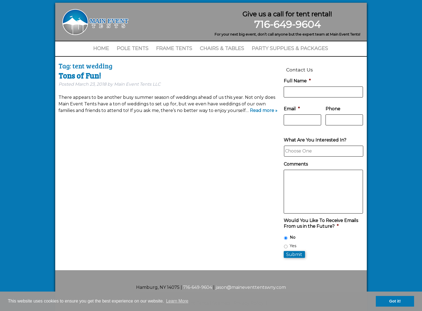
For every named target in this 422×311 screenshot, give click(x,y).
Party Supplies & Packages (290, 48)
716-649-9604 (287, 24)
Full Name (297, 80)
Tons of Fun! (79, 75)
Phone (333, 108)
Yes (293, 245)
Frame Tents (174, 48)
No (292, 237)
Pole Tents (132, 48)
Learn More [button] (177, 301)
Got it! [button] (395, 301)
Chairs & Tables (222, 48)
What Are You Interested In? (315, 140)
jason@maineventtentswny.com (251, 287)
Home (101, 48)
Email (292, 108)
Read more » (263, 110)
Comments (296, 164)
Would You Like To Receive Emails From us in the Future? (321, 223)
